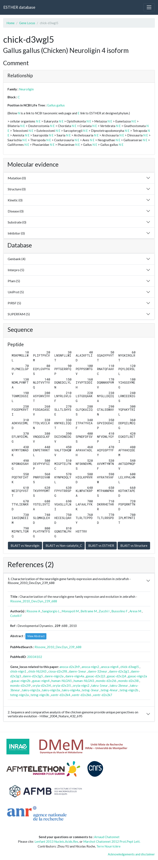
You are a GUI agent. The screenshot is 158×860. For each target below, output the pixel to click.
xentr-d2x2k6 (81, 695)
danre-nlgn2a (54, 676)
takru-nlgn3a (51, 690)
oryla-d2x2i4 (41, 685)
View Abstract (36, 636)
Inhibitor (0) (16, 233)
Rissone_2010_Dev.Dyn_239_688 (33, 601)
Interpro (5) (16, 270)
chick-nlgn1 (18, 671)
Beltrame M (89, 611)
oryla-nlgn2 (81, 685)
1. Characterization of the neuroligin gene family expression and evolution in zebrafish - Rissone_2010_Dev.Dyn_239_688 (69, 581)
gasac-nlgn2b (20, 681)
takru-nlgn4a (71, 690)
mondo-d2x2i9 (20, 685)
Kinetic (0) (15, 200)
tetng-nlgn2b (129, 690)
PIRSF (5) (14, 303)
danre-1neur (77, 671)
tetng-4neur (109, 690)
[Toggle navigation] (149, 7)
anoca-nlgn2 (90, 667)
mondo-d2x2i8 (128, 681)
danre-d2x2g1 (119, 671)
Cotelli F (16, 616)
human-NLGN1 (61, 681)
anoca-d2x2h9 (70, 667)
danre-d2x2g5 (33, 676)
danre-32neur (97, 671)
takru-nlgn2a (31, 690)
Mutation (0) (17, 178)
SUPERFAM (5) (19, 314)
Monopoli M (70, 611)
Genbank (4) (16, 259)
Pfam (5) (14, 281)
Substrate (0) (17, 222)
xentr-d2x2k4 (60, 695)
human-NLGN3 (84, 681)
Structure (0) (17, 189)
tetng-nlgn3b (40, 695)
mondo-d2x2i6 (106, 681)
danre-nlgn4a (74, 676)
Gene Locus (27, 23)
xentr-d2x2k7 (102, 695)
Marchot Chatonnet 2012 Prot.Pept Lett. (111, 841)
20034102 (34, 657)
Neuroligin (26, 89)
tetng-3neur (90, 690)
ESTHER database (19, 7)
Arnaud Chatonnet (106, 837)
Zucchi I (104, 611)
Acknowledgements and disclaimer (131, 854)
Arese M (135, 611)
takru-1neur (99, 685)
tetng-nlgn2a (19, 695)
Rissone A (33, 611)
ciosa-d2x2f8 (57, 671)
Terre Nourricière (108, 846)
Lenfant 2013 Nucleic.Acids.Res (56, 841)
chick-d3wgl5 (129, 667)
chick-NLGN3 (37, 671)
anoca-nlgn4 (109, 667)
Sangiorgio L (51, 611)
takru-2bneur (119, 685)
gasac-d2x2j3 (95, 676)
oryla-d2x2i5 (62, 685)
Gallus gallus (56, 105)
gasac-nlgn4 (41, 681)
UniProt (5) (16, 292)
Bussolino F (119, 611)
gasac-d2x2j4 (116, 676)
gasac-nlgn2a (137, 676)
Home (10, 23)
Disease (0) (16, 211)
